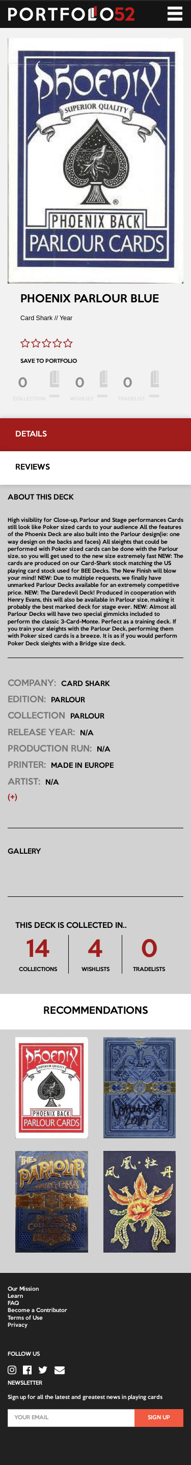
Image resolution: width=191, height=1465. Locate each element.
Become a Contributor (37, 1310)
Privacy (18, 1325)
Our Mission (23, 1289)
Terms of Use (25, 1318)
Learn (15, 1296)
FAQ (13, 1303)
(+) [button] (12, 797)
